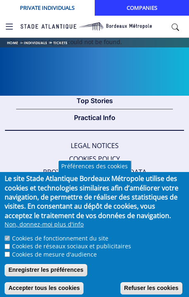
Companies (142, 8)
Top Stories (95, 101)
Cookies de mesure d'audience (54, 261)
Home (12, 42)
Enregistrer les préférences (45, 277)
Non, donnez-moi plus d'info (44, 232)
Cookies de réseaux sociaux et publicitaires (71, 253)
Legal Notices (95, 145)
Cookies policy (94, 158)
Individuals (35, 42)
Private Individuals (47, 8)
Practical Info (94, 117)
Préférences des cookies (94, 173)
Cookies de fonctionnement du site (60, 245)
